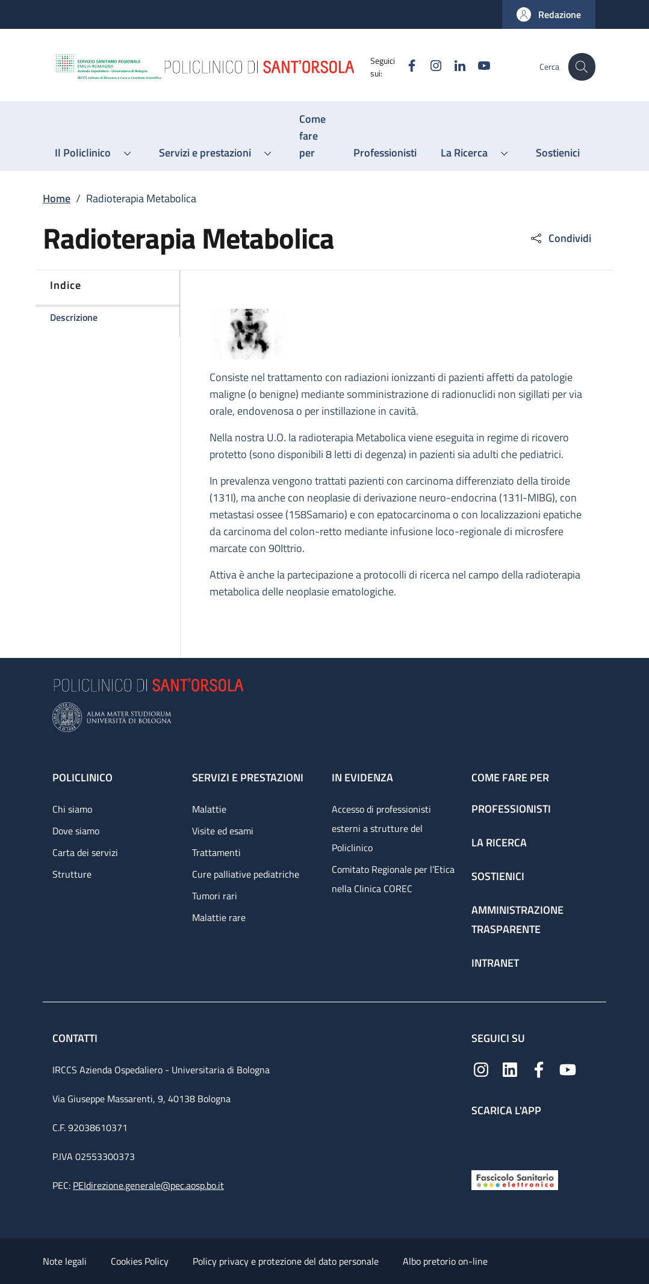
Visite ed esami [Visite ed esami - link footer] (222, 830)
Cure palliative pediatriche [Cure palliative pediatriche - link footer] (245, 874)
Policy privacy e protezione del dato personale (286, 1261)
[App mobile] (481, 1140)
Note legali (65, 1261)
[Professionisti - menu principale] (385, 153)
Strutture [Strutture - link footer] (72, 874)
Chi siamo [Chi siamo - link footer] (72, 809)
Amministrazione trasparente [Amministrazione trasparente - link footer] (517, 919)
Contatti (76, 1038)
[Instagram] (429, 66)
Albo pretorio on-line (445, 1261)
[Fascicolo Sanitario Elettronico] (514, 1179)
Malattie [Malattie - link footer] (209, 809)
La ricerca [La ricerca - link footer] (499, 842)
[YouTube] (477, 66)
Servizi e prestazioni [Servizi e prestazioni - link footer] (247, 777)
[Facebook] (405, 66)
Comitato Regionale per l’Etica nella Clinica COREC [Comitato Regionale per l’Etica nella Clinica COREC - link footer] (393, 879)
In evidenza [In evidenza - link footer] (362, 777)
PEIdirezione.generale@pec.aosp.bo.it (148, 1185)
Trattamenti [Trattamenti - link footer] (216, 852)
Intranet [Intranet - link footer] (495, 963)
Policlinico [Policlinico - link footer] (82, 777)
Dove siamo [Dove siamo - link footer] (75, 830)
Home (56, 198)
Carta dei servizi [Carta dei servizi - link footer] (85, 852)
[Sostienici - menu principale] (558, 153)
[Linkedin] (453, 66)
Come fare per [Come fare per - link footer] (510, 777)
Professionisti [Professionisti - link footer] (511, 809)
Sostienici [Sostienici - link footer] (497, 876)
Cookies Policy (140, 1261)
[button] (548, 14)
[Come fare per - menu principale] (314, 136)
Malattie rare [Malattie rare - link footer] (219, 917)
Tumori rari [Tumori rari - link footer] (214, 896)
